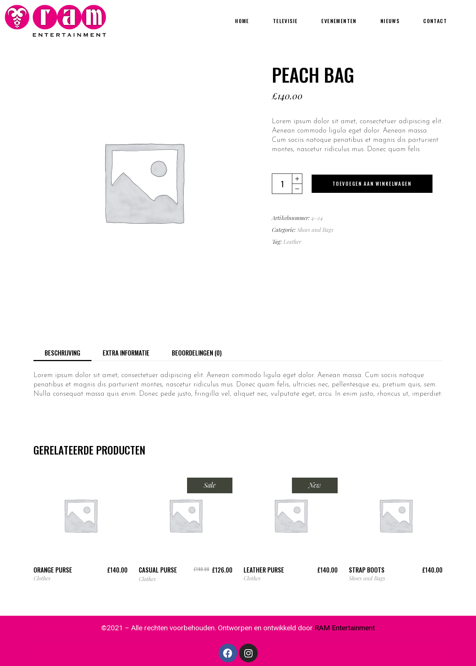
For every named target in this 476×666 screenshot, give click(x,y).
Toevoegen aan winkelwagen (372, 183)
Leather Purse (264, 569)
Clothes (42, 578)
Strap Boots (367, 569)
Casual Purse (158, 569)
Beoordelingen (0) (197, 352)
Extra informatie (126, 352)
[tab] (62, 352)
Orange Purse (52, 569)
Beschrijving (62, 352)
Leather (292, 241)
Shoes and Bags (315, 229)
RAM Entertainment (345, 628)
